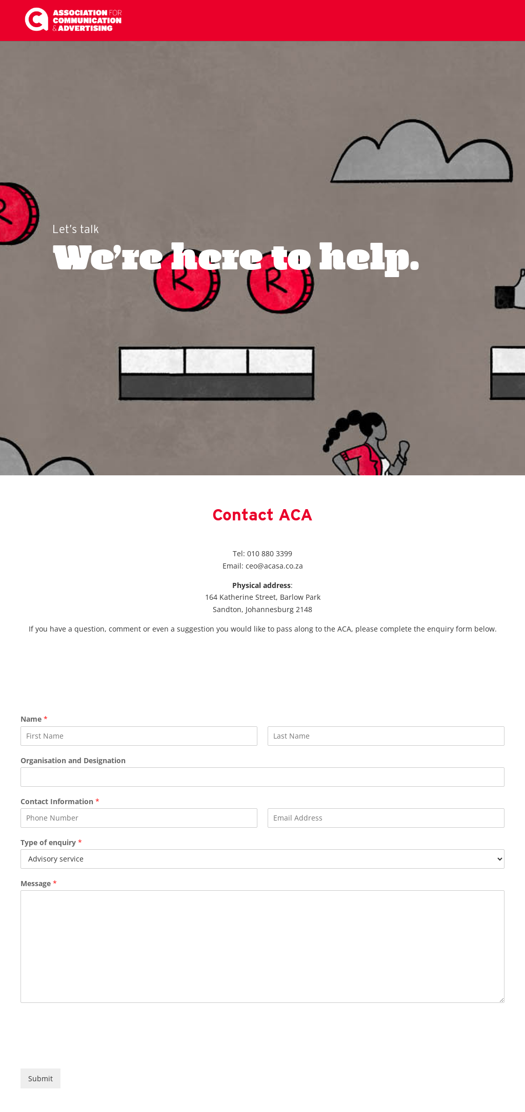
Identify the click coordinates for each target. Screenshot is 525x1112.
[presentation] (98, 1051)
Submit (40, 1078)
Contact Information (60, 801)
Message (39, 883)
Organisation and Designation (73, 760)
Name (34, 719)
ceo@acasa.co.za (274, 566)
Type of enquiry (51, 842)
